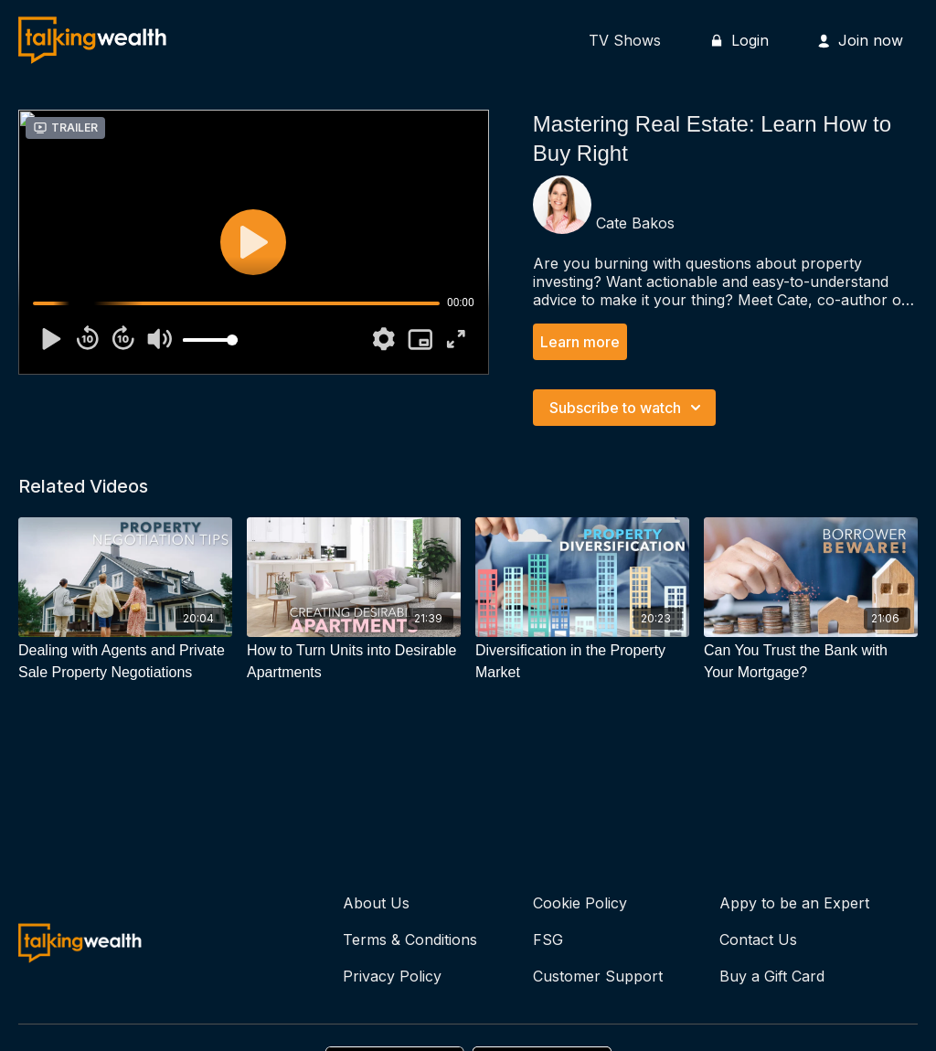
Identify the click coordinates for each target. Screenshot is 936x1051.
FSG (548, 939)
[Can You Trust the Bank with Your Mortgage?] (811, 662)
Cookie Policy (580, 903)
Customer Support (598, 976)
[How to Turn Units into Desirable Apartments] (354, 662)
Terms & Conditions (410, 939)
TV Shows (625, 40)
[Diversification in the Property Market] (582, 662)
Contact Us (758, 939)
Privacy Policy (392, 976)
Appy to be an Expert (794, 903)
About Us (376, 903)
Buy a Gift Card (771, 976)
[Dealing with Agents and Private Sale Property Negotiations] (125, 662)
